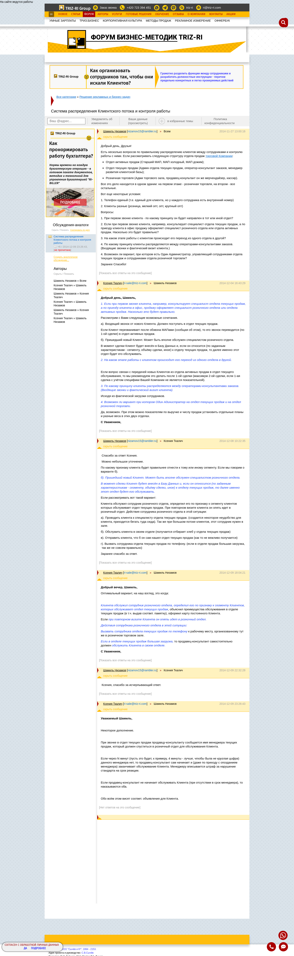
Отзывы (178, 14)
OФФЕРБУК (222, 20)
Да (25, 948)
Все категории (66, 96)
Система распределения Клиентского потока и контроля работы (72, 239)
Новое (62, 14)
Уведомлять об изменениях (101, 121)
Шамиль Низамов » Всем (70, 280)
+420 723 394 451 (139, 7)
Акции (231, 14)
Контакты (216, 14)
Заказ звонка (108, 7)
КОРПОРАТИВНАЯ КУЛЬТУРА (122, 20)
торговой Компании (219, 156)
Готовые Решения (138, 14)
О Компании (196, 14)
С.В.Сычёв (88, 952)
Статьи (75, 14)
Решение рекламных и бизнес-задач (104, 96)
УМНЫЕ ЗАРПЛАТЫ (62, 20)
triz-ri (189, 7)
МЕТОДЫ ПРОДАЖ (158, 20)
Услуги (117, 14)
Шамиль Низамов (114, 131)
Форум (89, 14)
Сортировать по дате (80, 230)
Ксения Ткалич (112, 283)
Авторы (103, 14)
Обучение (162, 14)
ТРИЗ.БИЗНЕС (89, 20)
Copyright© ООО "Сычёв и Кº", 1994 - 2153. (72, 949)
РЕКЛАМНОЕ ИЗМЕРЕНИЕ (193, 20)
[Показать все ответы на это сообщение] (125, 273)
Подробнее (38, 948)
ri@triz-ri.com (212, 7)
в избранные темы (180, 121)
